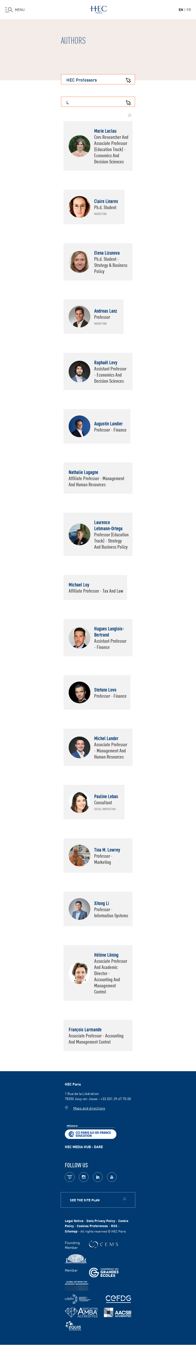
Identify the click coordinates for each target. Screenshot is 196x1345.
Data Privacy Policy (101, 1220)
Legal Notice (74, 1220)
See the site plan (85, 1199)
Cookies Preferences (92, 1225)
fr (189, 9)
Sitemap (71, 1231)
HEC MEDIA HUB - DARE (84, 1146)
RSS (114, 1225)
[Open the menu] (15, 9)
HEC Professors (100, 79)
